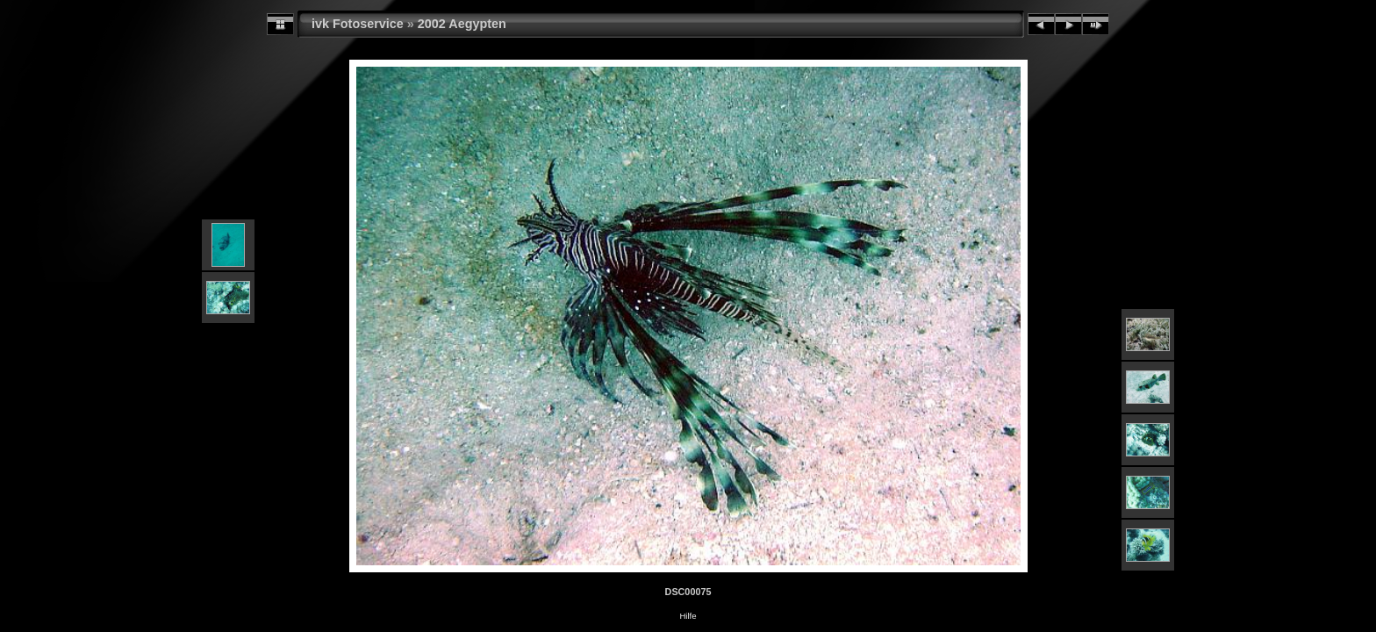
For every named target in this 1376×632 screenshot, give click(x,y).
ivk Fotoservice (358, 24)
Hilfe (687, 616)
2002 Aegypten (462, 24)
